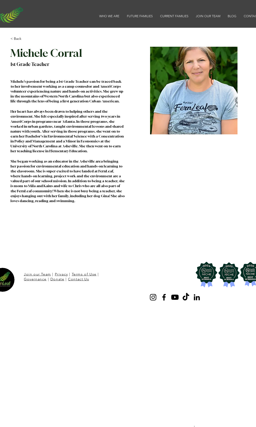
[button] (110, 16)
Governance (35, 279)
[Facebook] (164, 297)
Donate (57, 279)
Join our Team (37, 274)
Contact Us (78, 279)
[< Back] (19, 39)
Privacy (61, 274)
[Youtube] (175, 297)
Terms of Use (84, 274)
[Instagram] (153, 297)
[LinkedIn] (196, 297)
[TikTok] (186, 297)
